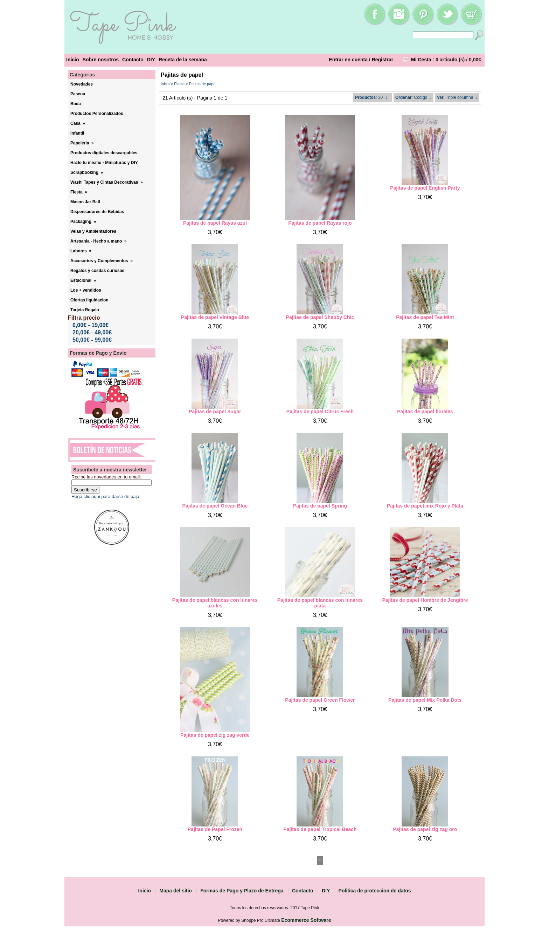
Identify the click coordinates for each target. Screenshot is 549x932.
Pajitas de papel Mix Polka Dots (424, 700)
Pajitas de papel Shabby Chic (320, 317)
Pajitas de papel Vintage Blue (215, 317)
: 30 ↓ (371, 97)
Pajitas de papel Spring (320, 506)
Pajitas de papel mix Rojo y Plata (425, 506)
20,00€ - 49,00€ (92, 332)
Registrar (382, 59)
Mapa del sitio (175, 890)
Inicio (72, 59)
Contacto (133, 59)
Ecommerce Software (306, 920)
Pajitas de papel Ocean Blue (215, 506)
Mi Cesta (421, 59)
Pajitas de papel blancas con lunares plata (320, 602)
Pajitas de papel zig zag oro (425, 829)
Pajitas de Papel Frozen (215, 829)
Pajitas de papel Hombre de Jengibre (425, 600)
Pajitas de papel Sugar (215, 411)
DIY (151, 59)
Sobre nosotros (101, 59)
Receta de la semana (183, 59)
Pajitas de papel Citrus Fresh (320, 411)
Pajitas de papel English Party (425, 188)
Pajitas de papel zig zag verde (215, 735)
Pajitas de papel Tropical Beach (319, 829)
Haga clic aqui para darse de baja (105, 496)
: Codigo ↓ (413, 97)
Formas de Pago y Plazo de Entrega (241, 890)
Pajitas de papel (202, 84)
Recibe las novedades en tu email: (106, 476)
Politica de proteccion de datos (375, 890)
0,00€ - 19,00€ (90, 325)
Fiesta (179, 84)
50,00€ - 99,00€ (92, 340)
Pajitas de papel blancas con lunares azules (215, 602)
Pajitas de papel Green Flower (320, 700)
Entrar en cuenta (348, 59)
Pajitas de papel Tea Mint (425, 317)
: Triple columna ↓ (457, 97)
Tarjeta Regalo (84, 309)
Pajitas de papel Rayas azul (215, 223)
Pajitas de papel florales (425, 411)
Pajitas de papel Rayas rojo (320, 223)
